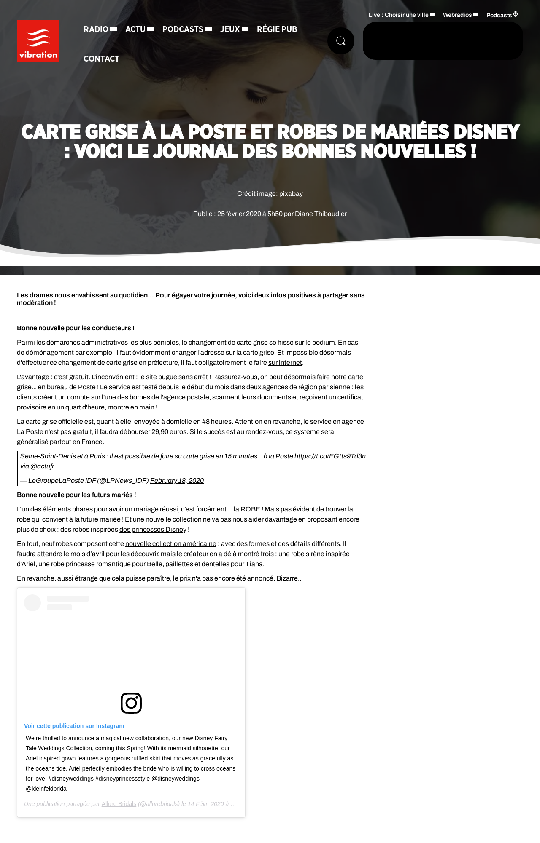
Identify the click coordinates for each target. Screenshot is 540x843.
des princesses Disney (152, 529)
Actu (135, 29)
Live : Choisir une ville (399, 15)
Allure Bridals (119, 803)
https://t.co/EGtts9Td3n (330, 456)
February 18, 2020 (177, 480)
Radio (96, 29)
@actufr (42, 466)
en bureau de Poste (67, 387)
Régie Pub (277, 29)
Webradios (457, 15)
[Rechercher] (340, 40)
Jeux (230, 29)
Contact (101, 59)
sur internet (285, 362)
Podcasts (182, 29)
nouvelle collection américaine (170, 543)
